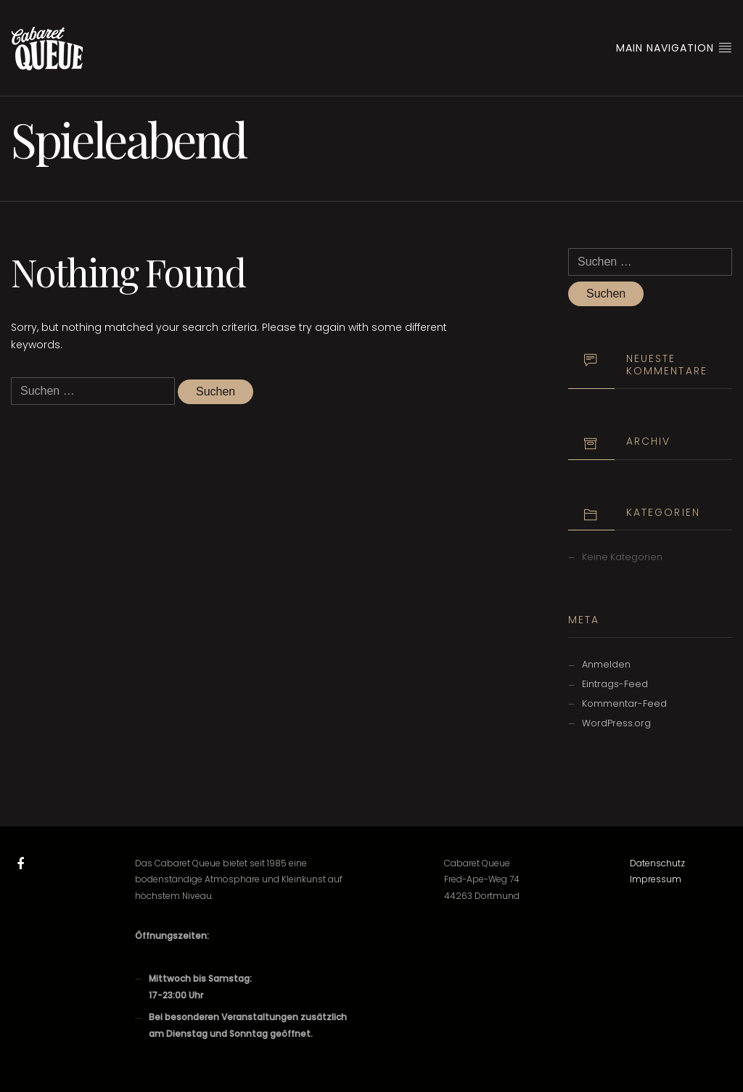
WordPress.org (616, 723)
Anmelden (606, 664)
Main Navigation (674, 48)
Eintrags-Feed (615, 684)
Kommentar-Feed (624, 703)
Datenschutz (657, 863)
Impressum (655, 879)
